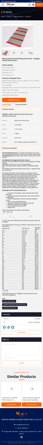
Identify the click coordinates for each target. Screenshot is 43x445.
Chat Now (22, 332)
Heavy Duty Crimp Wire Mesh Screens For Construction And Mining (10, 399)
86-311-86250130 (36, 1)
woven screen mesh (9, 301)
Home (2, 16)
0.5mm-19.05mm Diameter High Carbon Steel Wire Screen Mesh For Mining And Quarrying (31, 399)
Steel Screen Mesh (18, 16)
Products (9, 16)
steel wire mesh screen (9, 308)
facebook (21, 437)
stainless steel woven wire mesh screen (14, 304)
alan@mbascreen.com (8, 1)
